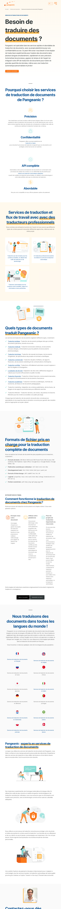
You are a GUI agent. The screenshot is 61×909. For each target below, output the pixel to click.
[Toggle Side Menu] (55, 3)
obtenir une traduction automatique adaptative (30, 173)
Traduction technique (14, 354)
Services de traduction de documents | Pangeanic (32, 9)
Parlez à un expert (23, 597)
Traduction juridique (14, 341)
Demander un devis (37, 597)
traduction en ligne (31, 143)
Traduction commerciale (15, 360)
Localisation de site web (15, 371)
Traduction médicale (14, 347)
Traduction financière (14, 376)
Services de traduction (15, 9)
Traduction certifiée (14, 365)
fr (49, 3)
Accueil (6, 9)
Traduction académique (15, 382)
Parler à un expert (12, 71)
